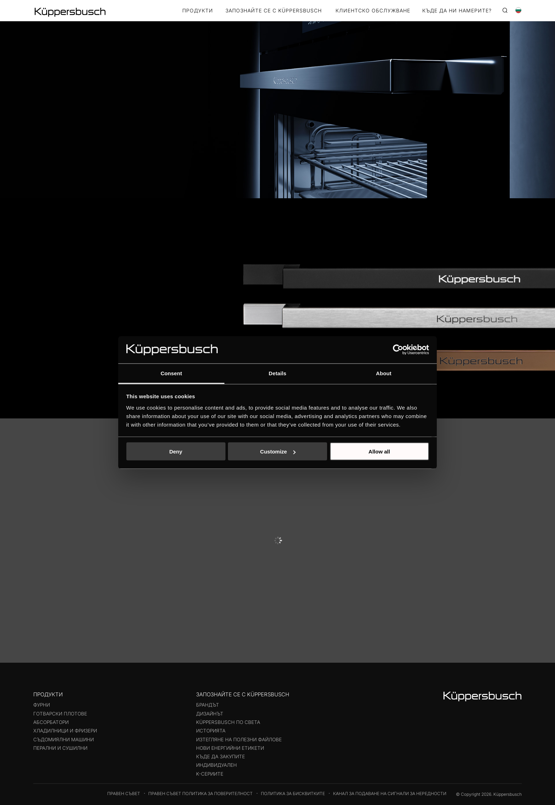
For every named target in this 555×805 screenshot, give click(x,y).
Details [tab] (277, 373)
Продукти (197, 10)
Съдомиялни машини (63, 739)
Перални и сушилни (60, 748)
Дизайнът (209, 713)
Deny (175, 452)
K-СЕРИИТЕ (209, 774)
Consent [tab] (171, 373)
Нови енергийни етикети (230, 748)
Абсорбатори (51, 722)
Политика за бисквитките (293, 793)
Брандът (207, 705)
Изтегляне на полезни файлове (239, 739)
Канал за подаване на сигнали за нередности (389, 793)
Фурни (41, 705)
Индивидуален (216, 765)
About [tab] (383, 373)
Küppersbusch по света (228, 722)
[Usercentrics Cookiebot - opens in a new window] (398, 349)
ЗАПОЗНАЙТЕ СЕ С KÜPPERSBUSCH (273, 10)
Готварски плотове (60, 713)
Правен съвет (123, 793)
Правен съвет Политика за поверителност (200, 793)
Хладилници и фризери (65, 730)
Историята (210, 730)
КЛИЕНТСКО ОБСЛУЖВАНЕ (373, 10)
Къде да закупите (220, 756)
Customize (278, 452)
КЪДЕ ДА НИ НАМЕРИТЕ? (457, 10)
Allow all (379, 452)
